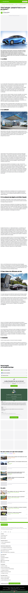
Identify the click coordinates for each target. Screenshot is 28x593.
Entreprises (2, 453)
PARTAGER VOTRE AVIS (4, 540)
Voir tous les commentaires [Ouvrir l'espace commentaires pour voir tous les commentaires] (14, 417)
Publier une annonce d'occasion (6, 571)
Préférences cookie (12, 587)
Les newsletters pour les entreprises (6, 549)
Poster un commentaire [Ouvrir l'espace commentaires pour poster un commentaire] (14, 396)
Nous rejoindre (3, 538)
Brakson (16, 590)
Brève (14, 453)
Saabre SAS (22, 589)
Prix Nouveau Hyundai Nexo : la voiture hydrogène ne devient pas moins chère (17, 462)
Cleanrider (3, 556)
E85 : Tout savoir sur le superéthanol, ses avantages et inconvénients (17, 507)
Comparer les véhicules (4, 570)
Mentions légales (22, 587)
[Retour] (1, 591)
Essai (7, 453)
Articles (4, 6)
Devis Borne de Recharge (5, 560)
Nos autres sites (3, 554)
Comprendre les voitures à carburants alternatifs (13, 492)
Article (5, 453)
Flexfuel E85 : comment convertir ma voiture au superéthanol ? (16, 496)
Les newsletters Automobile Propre (6, 547)
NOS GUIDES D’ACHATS (4, 575)
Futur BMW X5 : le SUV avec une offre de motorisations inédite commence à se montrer (15, 478)
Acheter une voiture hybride (5, 578)
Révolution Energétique (4, 557)
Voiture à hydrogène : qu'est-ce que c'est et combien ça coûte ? (16, 491)
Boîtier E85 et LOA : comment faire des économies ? (14, 512)
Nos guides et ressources (5, 550)
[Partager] (26, 591)
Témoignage (10, 453)
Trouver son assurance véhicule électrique (7, 568)
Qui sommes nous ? (4, 535)
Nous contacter (3, 536)
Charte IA (9, 588)
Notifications (17, 587)
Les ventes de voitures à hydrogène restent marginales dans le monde (17, 456)
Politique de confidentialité (6, 587)
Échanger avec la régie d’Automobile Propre (14, 583)
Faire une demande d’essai (5, 567)
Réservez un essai (25, 1)
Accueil (1, 6)
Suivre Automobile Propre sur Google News (8, 552)
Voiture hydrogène (3, 10)
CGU (19, 588)
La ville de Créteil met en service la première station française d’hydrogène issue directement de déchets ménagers (16, 472)
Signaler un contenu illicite (14, 588)
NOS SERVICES (3, 564)
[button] (14, 410)
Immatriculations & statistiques (11, 457)
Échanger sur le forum (4, 573)
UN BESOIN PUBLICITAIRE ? (5, 583)
